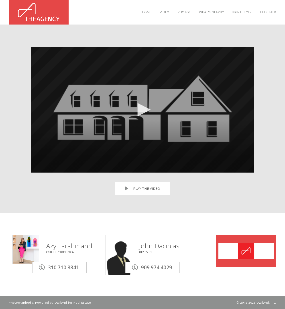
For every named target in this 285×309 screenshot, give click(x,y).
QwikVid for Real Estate (73, 303)
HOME (146, 12)
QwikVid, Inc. (266, 303)
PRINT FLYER (242, 12)
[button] (142, 109)
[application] (142, 110)
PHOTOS (184, 12)
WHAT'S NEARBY (211, 12)
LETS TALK (268, 12)
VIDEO (164, 12)
